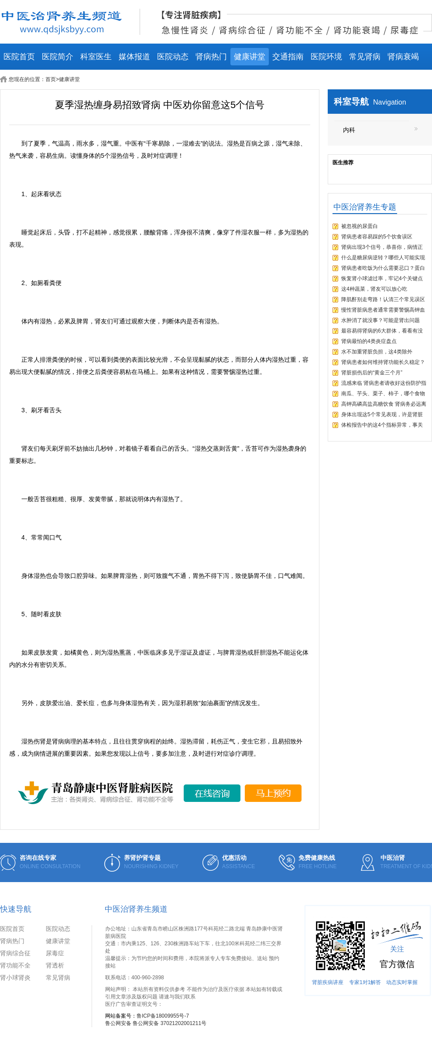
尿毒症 (55, 953)
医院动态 (173, 56)
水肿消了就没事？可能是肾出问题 (380, 320)
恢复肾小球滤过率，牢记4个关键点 (382, 278)
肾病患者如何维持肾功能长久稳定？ (383, 362)
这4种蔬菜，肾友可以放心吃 (374, 289)
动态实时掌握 (402, 982)
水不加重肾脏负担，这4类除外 (376, 352)
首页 (50, 79)
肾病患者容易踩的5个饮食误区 (376, 237)
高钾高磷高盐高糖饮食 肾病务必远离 (383, 404)
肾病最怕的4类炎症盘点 (369, 341)
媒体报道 (134, 56)
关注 (397, 949)
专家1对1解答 (365, 982)
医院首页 (19, 56)
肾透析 (55, 965)
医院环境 (326, 56)
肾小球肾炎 (15, 977)
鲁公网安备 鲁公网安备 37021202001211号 (155, 1023)
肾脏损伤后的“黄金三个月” (371, 373)
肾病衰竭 (403, 56)
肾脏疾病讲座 (327, 982)
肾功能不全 (15, 965)
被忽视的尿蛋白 (359, 226)
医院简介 (57, 56)
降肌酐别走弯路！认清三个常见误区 (383, 299)
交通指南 (288, 56)
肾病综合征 (15, 953)
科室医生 (96, 56)
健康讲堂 (249, 56)
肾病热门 (211, 56)
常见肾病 (365, 56)
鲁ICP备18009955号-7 (163, 1016)
